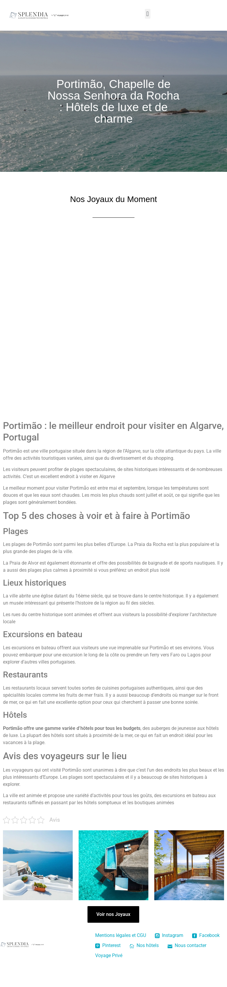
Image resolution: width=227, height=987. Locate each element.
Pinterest (108, 945)
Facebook (206, 935)
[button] (147, 14)
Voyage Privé (108, 955)
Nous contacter (187, 945)
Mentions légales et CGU (120, 935)
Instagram (169, 935)
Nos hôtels (144, 945)
